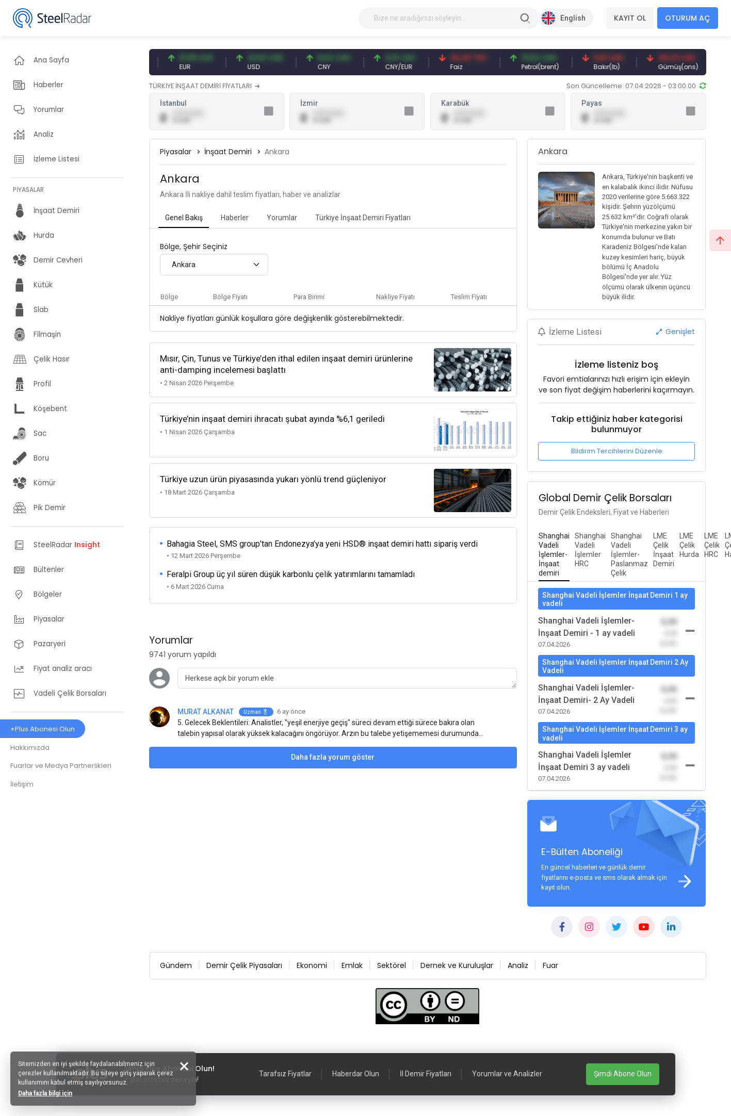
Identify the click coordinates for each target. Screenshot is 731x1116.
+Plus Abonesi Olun (42, 729)
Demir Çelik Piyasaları (244, 965)
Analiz (518, 965)
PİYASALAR (28, 189)
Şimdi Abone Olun (623, 1074)
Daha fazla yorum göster (333, 757)
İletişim (22, 784)
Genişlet (675, 331)
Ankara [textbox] (184, 264)
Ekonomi (312, 965)
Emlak (352, 965)
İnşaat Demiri (228, 151)
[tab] (183, 218)
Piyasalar (175, 151)
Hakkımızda (30, 747)
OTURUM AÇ (687, 18)
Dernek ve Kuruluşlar (456, 965)
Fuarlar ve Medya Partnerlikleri (60, 765)
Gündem (176, 965)
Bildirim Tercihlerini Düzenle (616, 451)
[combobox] (214, 264)
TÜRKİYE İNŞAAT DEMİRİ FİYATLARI (204, 86)
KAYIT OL (630, 18)
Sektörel (391, 965)
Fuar (550, 965)
